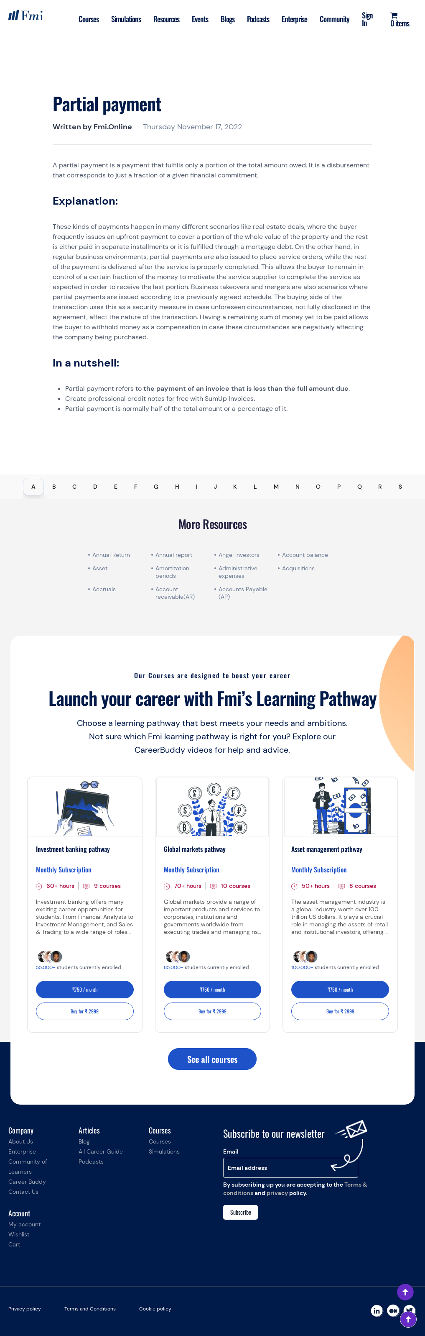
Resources (166, 19)
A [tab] (33, 486)
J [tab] (215, 486)
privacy (277, 1193)
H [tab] (177, 486)
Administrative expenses (238, 572)
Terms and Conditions (90, 1308)
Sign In (367, 18)
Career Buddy (27, 1181)
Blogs (227, 19)
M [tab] (276, 486)
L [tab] (255, 486)
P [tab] (339, 486)
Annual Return (111, 555)
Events (200, 19)
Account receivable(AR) (175, 592)
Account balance (305, 555)
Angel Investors (239, 555)
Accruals (104, 589)
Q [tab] (359, 486)
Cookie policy (155, 1308)
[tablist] (212, 486)
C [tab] (74, 486)
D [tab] (95, 486)
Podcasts (258, 19)
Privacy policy (24, 1308)
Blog (84, 1141)
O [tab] (318, 486)
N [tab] (297, 486)
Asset (99, 568)
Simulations (126, 19)
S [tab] (400, 486)
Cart (14, 1244)
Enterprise (294, 19)
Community (334, 19)
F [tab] (135, 486)
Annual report (173, 555)
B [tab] (54, 486)
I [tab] (196, 486)
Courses (89, 19)
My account (24, 1224)
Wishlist (18, 1234)
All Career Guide (101, 1151)
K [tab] (235, 486)
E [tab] (115, 486)
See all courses (212, 1059)
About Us (20, 1141)
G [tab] (156, 486)
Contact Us (23, 1191)
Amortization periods (172, 572)
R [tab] (380, 486)
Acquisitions (298, 568)
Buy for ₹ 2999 (85, 1011)
